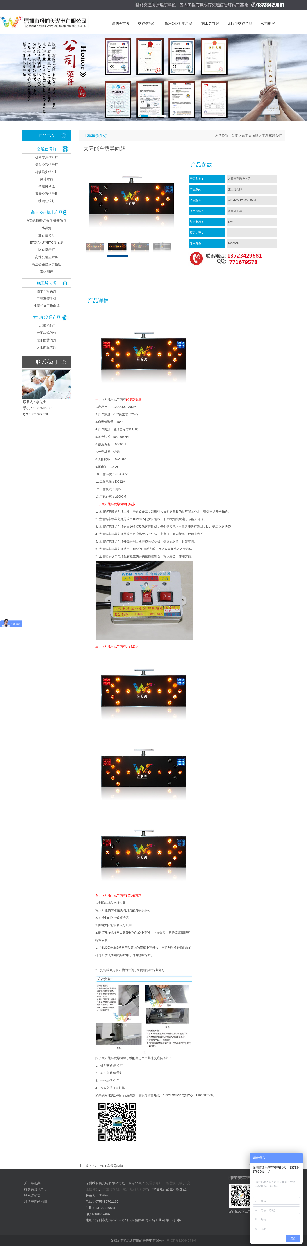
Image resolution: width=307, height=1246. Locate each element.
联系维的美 (32, 1195)
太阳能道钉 (46, 325)
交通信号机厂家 (114, 1189)
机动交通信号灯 (46, 157)
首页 (235, 135)
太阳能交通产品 (47, 317)
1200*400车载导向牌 (107, 1166)
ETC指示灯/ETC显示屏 (46, 242)
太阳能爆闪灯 (46, 333)
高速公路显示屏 (46, 257)
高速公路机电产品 (46, 212)
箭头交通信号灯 (46, 164)
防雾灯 (47, 228)
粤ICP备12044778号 (181, 1240)
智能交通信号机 (46, 193)
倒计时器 (46, 179)
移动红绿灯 (46, 201)
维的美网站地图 (35, 1201)
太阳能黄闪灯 (46, 340)
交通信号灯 (47, 149)
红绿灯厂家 (138, 1189)
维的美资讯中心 (35, 1189)
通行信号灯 (46, 235)
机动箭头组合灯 (46, 172)
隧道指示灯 (46, 250)
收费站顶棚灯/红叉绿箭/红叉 (46, 221)
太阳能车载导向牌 (114, 399)
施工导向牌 (47, 283)
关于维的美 (32, 1183)
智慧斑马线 (46, 186)
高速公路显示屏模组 (46, 264)
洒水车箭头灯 (46, 291)
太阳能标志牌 (46, 347)
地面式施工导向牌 (46, 306)
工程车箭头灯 (46, 298)
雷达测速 (46, 271)
